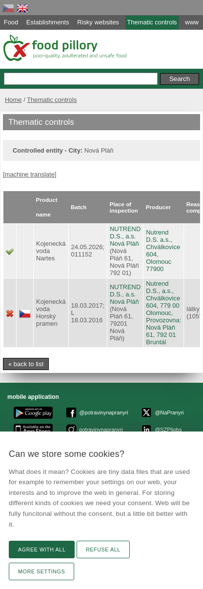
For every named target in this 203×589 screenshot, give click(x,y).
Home (13, 99)
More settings (41, 571)
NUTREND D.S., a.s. (125, 232)
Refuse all (103, 549)
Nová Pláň (124, 243)
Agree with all (41, 549)
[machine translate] (29, 174)
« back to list (25, 364)
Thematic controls (52, 99)
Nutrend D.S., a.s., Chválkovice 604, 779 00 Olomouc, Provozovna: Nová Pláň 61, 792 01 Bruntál (163, 313)
